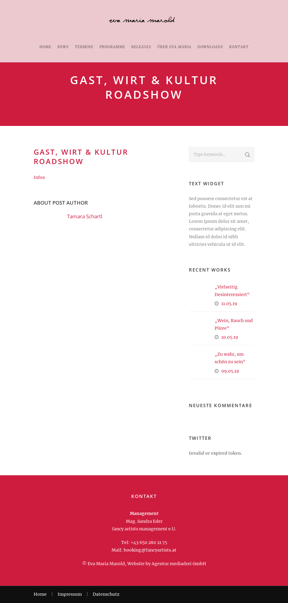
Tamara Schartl (84, 216)
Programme (112, 46)
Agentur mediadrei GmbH (179, 563)
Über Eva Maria (174, 46)
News (63, 46)
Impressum (70, 594)
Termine (84, 46)
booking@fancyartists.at (150, 550)
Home (45, 46)
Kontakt (239, 46)
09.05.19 (230, 371)
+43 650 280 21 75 (149, 542)
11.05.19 (229, 303)
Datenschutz (106, 594)
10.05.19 (229, 337)
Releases (141, 46)
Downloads (210, 46)
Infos (39, 177)
